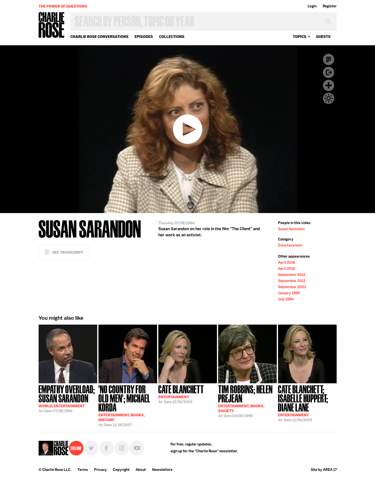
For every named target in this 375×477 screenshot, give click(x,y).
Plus (328, 85)
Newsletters (162, 469)
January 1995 (289, 293)
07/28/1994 (68, 398)
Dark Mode (328, 98)
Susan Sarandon (291, 229)
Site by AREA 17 (324, 469)
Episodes (144, 36)
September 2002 (292, 286)
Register (330, 6)
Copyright (121, 469)
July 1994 (286, 299)
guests (323, 36)
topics (299, 36)
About (141, 469)
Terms (82, 469)
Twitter (91, 448)
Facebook (106, 448)
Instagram (121, 448)
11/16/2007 (127, 405)
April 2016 (286, 262)
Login (312, 6)
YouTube (136, 448)
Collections (171, 36)
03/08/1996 (247, 400)
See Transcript (67, 252)
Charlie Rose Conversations (99, 36)
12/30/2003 (181, 393)
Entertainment (290, 245)
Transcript (328, 59)
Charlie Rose (51, 25)
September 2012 (291, 274)
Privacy (100, 469)
